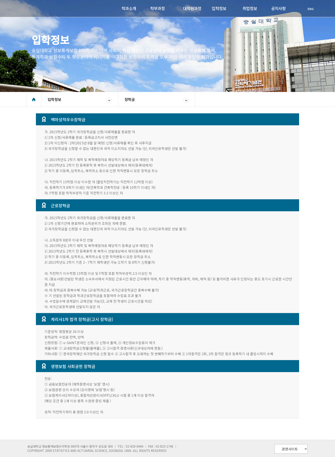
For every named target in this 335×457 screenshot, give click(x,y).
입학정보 (54, 99)
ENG (308, 9)
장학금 (130, 99)
